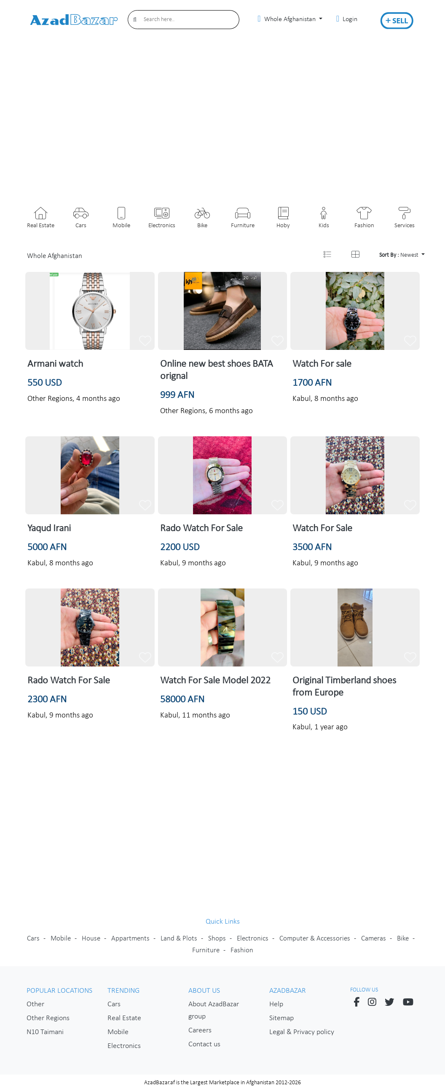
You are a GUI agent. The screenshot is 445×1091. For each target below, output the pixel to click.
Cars (33, 938)
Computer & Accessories (314, 938)
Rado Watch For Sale (201, 529)
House (91, 938)
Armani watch (55, 364)
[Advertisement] (222, 122)
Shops (217, 938)
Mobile (61, 938)
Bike (403, 938)
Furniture (206, 950)
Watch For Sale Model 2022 (215, 681)
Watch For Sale (322, 529)
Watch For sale (321, 364)
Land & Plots (179, 938)
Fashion (242, 950)
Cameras (373, 938)
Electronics (252, 938)
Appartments (130, 938)
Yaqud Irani (49, 529)
